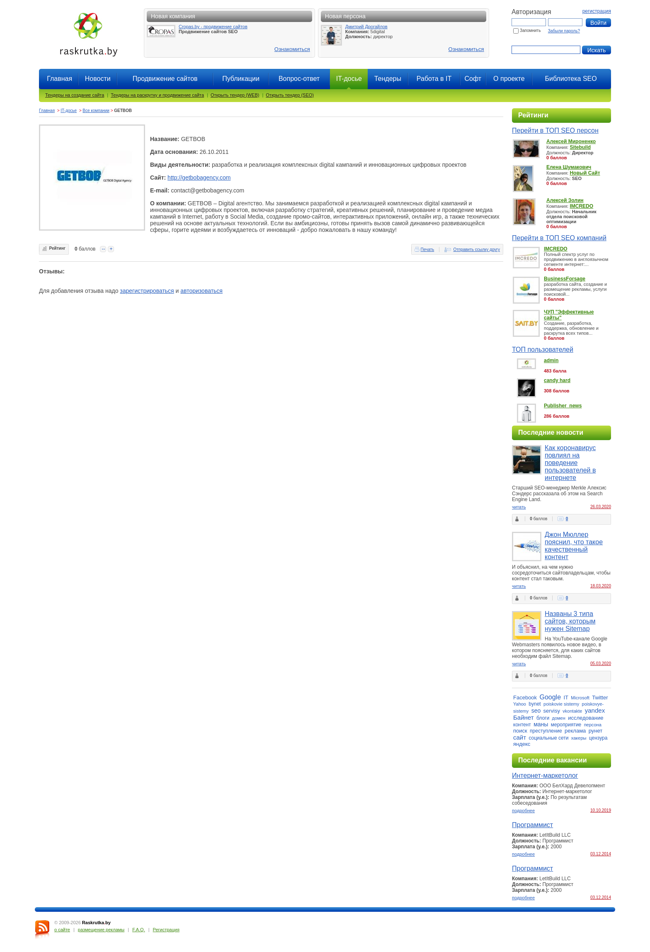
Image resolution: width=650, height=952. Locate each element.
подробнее (523, 810)
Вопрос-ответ (299, 78)
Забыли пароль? (564, 31)
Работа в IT (434, 78)
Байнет (523, 717)
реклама (575, 731)
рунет (596, 731)
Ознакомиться (292, 49)
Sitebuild (580, 147)
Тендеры (387, 78)
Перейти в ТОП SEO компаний (559, 237)
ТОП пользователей (542, 349)
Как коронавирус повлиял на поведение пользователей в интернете (570, 462)
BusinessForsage (564, 279)
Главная (59, 78)
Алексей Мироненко (571, 141)
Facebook (525, 697)
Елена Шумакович (568, 167)
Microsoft (580, 697)
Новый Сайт (585, 173)
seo (536, 710)
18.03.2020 (600, 586)
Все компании (95, 110)
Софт (472, 78)
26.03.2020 (600, 506)
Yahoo (519, 703)
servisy (551, 711)
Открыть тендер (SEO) (290, 95)
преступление (546, 731)
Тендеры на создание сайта (74, 95)
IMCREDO (581, 206)
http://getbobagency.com (198, 177)
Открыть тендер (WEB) (235, 95)
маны (541, 724)
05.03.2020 (600, 663)
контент (522, 725)
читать (519, 506)
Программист (532, 824)
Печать (427, 249)
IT (565, 697)
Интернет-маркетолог (545, 775)
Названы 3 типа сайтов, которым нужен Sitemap (570, 621)
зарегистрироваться (147, 290)
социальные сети (548, 738)
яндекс (521, 744)
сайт (519, 737)
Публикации (241, 78)
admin (551, 360)
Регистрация (166, 929)
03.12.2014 (600, 854)
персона (592, 724)
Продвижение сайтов (165, 78)
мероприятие (566, 725)
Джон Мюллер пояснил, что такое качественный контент (574, 545)
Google (550, 697)
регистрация (596, 11)
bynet (535, 704)
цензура (598, 738)
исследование (585, 718)
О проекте (508, 78)
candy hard (557, 380)
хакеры (579, 737)
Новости (98, 78)
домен (558, 718)
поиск (520, 731)
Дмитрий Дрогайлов (366, 26)
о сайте (62, 929)
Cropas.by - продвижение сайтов (213, 26)
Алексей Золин (565, 200)
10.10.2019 (600, 810)
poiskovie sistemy (561, 703)
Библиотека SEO (571, 78)
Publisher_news (563, 406)
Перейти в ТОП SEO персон (555, 130)
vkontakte (572, 711)
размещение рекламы (101, 929)
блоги (542, 718)
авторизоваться (201, 290)
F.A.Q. (138, 929)
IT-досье (69, 110)
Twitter (600, 697)
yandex (595, 710)
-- (103, 249)
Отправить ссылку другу (476, 249)
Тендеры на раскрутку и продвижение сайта (157, 95)
